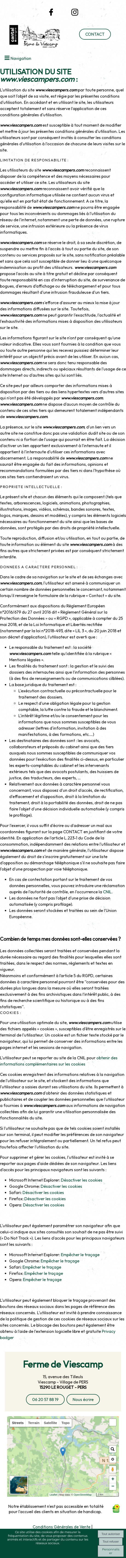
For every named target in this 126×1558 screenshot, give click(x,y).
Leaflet (61, 1494)
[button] (112, 1422)
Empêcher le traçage (80, 1254)
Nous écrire (83, 1399)
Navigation (21, 58)
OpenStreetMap (91, 1494)
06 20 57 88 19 (45, 1399)
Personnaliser (110, 1551)
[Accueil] (31, 37)
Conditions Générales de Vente (61, 1526)
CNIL (107, 891)
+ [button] (112, 1479)
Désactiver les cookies (81, 1180)
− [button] (112, 1486)
